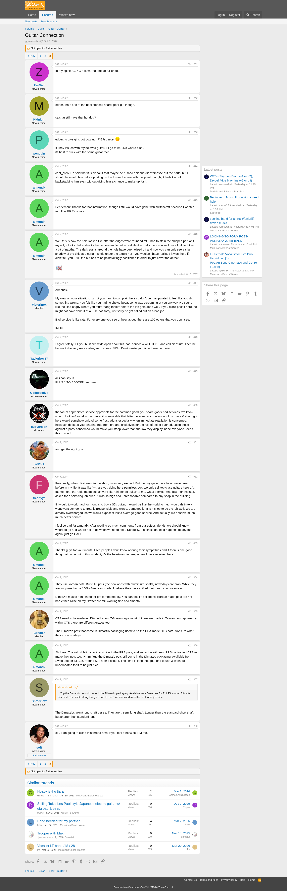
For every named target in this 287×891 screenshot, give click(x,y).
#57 (195, 679)
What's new (67, 14)
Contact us (190, 879)
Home (32, 14)
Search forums (48, 21)
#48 (195, 337)
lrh (38, 850)
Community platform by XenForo (144, 887)
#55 (195, 611)
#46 (195, 234)
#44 (195, 166)
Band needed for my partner (58, 821)
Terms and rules (209, 879)
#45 (195, 200)
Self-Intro (215, 212)
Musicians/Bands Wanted (89, 795)
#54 (195, 577)
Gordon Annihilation (47, 795)
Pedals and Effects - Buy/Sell (227, 191)
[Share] (189, 64)
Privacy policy (229, 879)
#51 (195, 442)
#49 (195, 371)
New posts (31, 21)
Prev (32, 55)
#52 (195, 476)
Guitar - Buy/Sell (70, 812)
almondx (33, 41)
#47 (195, 283)
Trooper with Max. (50, 833)
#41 (195, 64)
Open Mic (70, 837)
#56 (195, 645)
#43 (195, 132)
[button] (78, 15)
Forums (47, 14)
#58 (195, 726)
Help (242, 879)
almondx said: (66, 687)
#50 (195, 405)
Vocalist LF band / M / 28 (56, 846)
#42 (195, 98)
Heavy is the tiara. (51, 791)
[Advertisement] (232, 105)
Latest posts (213, 169)
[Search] (253, 15)
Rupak (40, 812)
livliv (39, 825)
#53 (195, 543)
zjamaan (41, 837)
